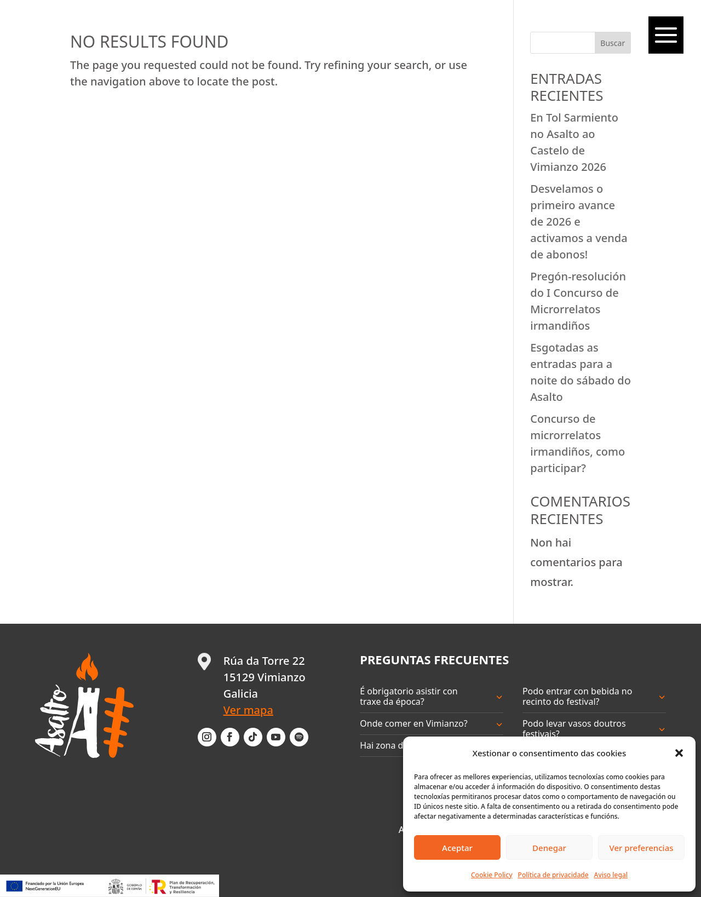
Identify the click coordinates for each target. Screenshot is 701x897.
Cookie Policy (492, 874)
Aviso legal (611, 874)
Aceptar (457, 847)
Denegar (549, 847)
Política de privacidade (553, 874)
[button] (679, 753)
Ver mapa (248, 710)
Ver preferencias (641, 847)
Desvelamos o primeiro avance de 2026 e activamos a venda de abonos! (578, 221)
